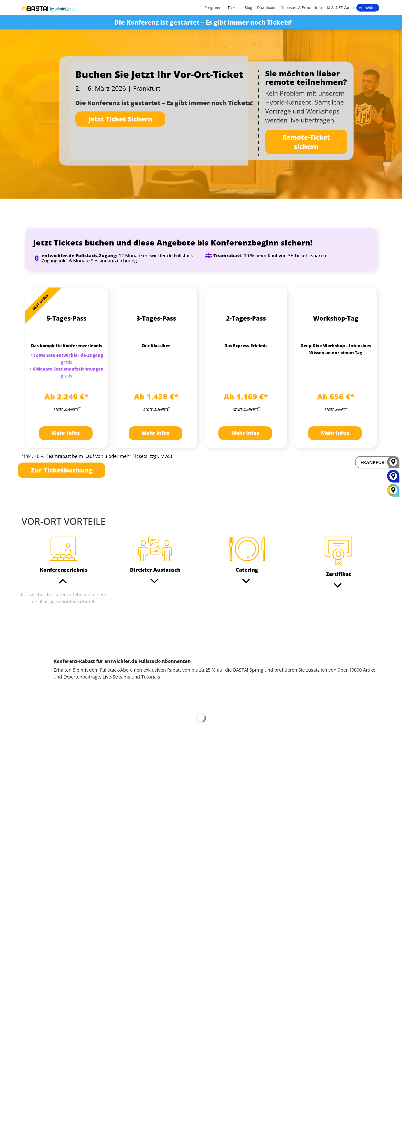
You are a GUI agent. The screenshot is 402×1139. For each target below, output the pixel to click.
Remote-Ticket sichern (306, 142)
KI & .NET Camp (340, 7)
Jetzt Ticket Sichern (120, 119)
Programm (214, 7)
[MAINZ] (393, 478)
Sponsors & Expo (295, 7)
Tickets (233, 7)
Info (318, 7)
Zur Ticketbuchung (62, 470)
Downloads (266, 7)
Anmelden (368, 7)
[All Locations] (393, 490)
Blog (248, 7)
